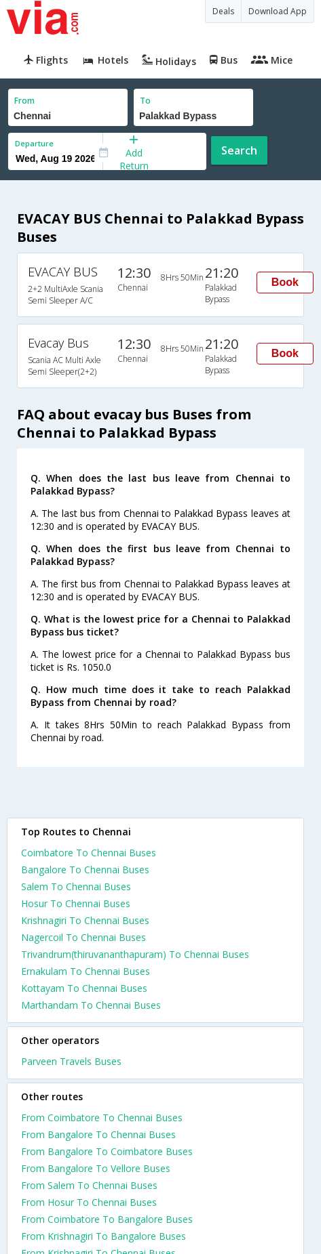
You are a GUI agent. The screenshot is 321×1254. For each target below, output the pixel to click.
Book (285, 282)
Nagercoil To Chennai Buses (83, 937)
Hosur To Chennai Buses (75, 903)
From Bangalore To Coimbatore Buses (107, 1151)
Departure (34, 143)
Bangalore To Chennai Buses (85, 869)
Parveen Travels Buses (71, 1061)
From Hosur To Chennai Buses (89, 1202)
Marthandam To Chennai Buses (91, 1005)
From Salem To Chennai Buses (89, 1185)
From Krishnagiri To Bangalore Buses (103, 1236)
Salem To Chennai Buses (76, 886)
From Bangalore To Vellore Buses (95, 1168)
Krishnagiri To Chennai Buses (85, 920)
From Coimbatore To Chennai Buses (102, 1117)
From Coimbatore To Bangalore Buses (107, 1219)
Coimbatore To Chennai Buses (88, 852)
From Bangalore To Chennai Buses (98, 1134)
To (145, 100)
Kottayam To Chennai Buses (84, 988)
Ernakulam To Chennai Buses (85, 971)
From (24, 100)
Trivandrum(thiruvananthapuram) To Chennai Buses (135, 954)
